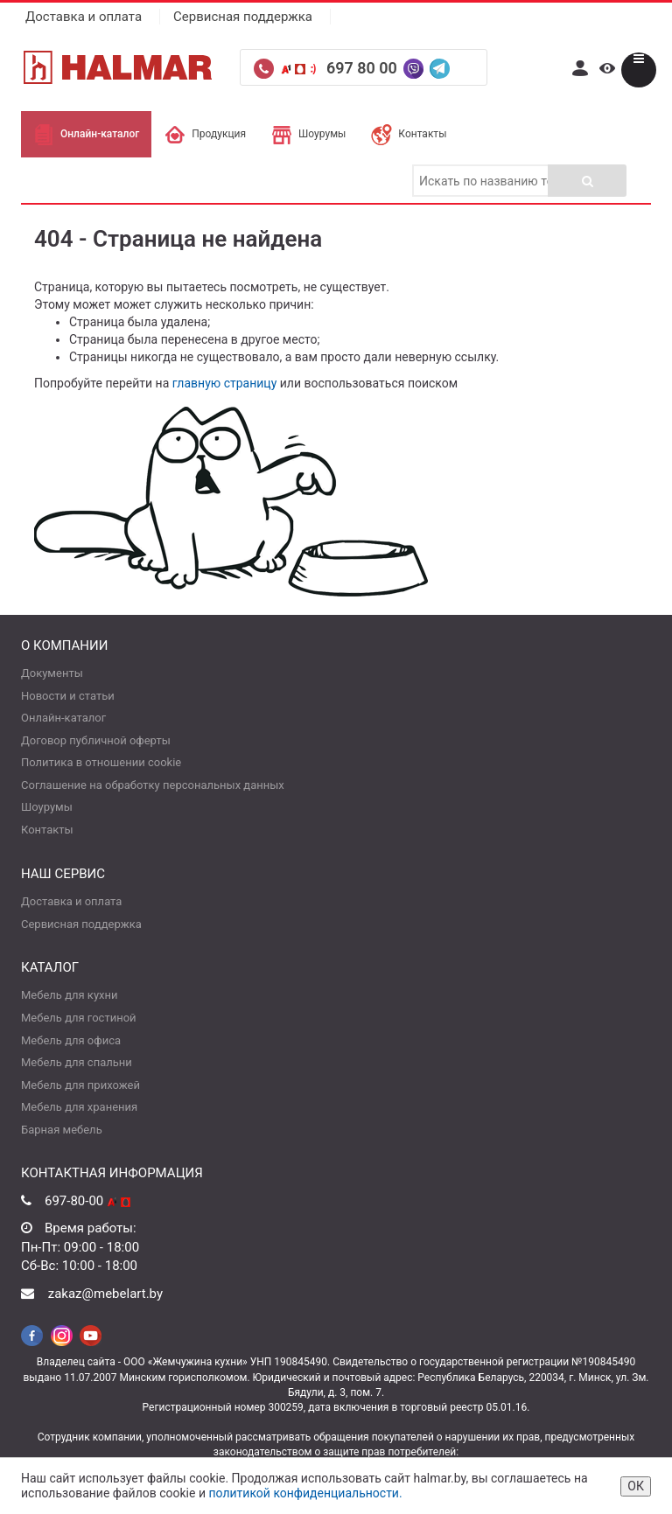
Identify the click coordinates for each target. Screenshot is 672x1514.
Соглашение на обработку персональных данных (152, 785)
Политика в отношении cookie (101, 762)
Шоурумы (308, 134)
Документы (52, 673)
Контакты (408, 134)
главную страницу (224, 383)
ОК (635, 1486)
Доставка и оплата (83, 16)
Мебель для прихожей (80, 1085)
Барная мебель (61, 1129)
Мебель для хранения (79, 1106)
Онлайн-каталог (86, 134)
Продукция (205, 134)
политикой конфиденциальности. (305, 1493)
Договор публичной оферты (96, 740)
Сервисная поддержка (242, 16)
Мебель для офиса (71, 1040)
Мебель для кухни (69, 994)
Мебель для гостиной (78, 1017)
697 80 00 (363, 68)
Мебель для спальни (76, 1062)
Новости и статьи (68, 695)
